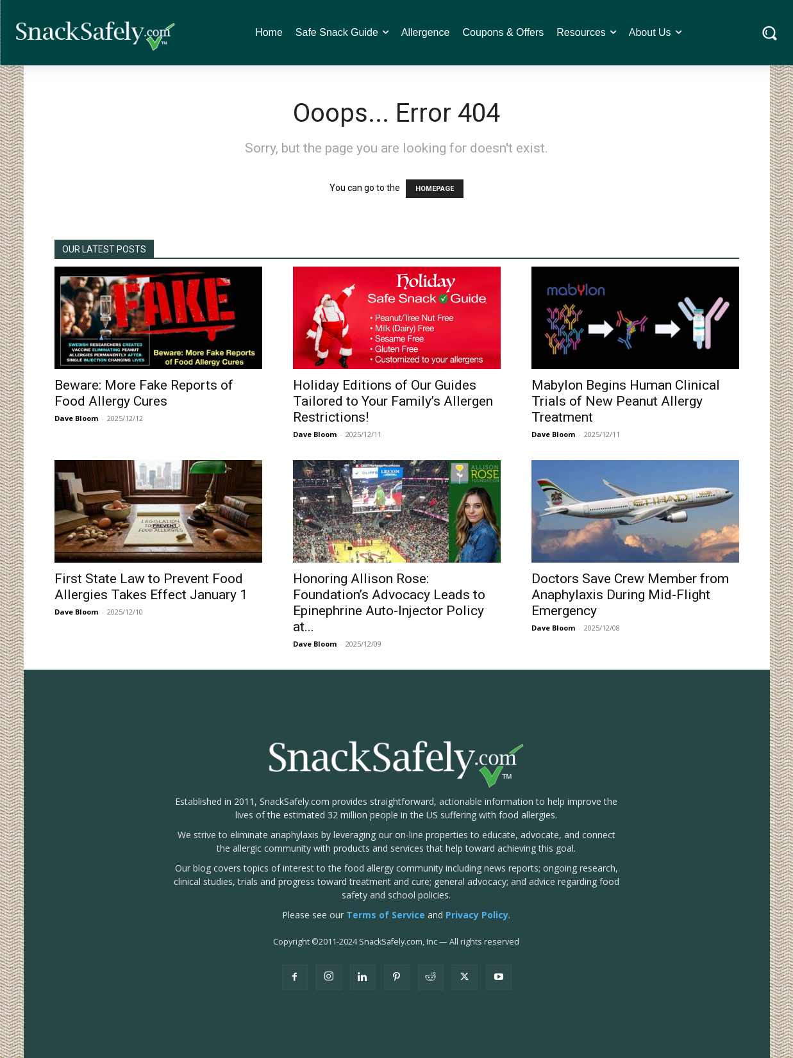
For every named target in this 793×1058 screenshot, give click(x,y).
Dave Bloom (76, 418)
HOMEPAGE (434, 189)
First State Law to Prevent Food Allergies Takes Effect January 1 (150, 586)
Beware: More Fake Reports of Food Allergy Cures (143, 393)
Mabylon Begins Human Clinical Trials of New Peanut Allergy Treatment (625, 401)
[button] (770, 33)
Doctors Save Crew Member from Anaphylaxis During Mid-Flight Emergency (630, 594)
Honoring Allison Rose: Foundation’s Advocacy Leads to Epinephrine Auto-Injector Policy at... (389, 602)
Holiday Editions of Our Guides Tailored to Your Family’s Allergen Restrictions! (393, 401)
